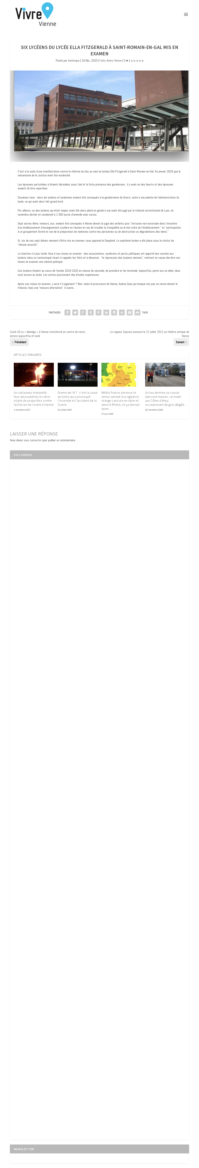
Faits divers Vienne (111, 60)
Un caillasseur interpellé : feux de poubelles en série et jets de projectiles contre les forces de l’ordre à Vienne (34, 398)
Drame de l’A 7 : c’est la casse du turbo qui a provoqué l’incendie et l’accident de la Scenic (78, 398)
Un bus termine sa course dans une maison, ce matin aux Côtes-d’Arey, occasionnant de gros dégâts (164, 398)
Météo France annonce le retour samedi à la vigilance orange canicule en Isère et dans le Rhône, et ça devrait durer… (120, 401)
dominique (73, 60)
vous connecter (33, 440)
